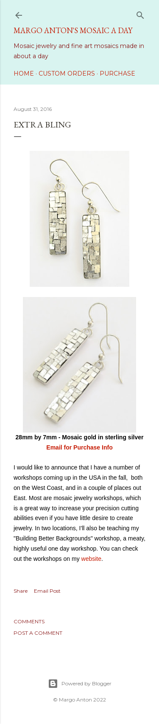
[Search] (140, 13)
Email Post (47, 591)
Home (24, 73)
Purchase (117, 73)
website (91, 558)
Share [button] (21, 591)
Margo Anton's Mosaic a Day (73, 30)
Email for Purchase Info (79, 447)
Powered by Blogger (80, 684)
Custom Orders (67, 73)
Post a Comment (38, 633)
